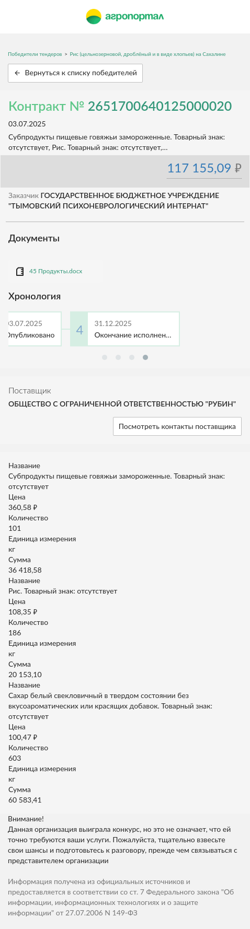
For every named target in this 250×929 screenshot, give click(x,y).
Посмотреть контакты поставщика (177, 426)
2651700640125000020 (160, 105)
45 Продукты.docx (55, 271)
